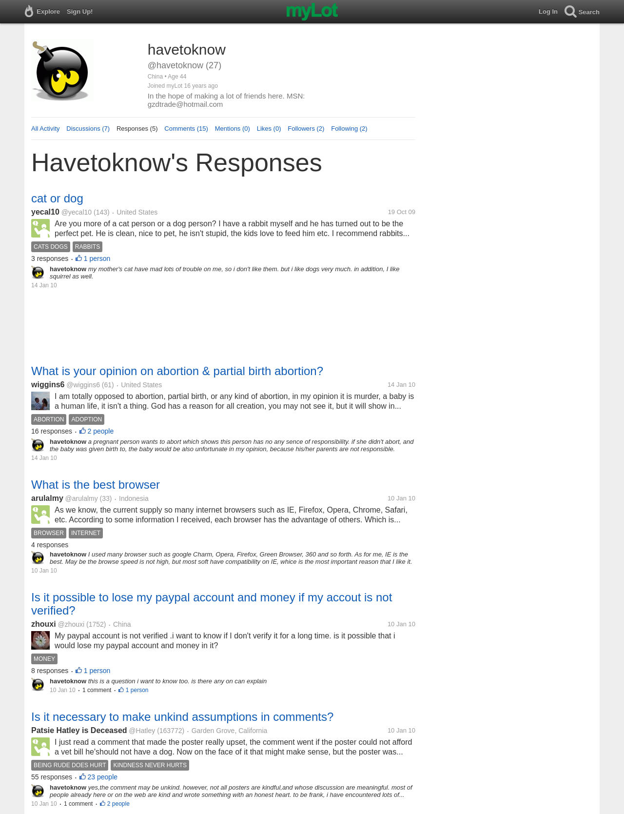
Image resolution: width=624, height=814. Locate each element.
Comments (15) (186, 128)
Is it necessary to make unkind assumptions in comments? (182, 716)
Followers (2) (306, 128)
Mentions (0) (232, 128)
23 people (103, 777)
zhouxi (43, 624)
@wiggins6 (83, 385)
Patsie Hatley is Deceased (79, 730)
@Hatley (142, 731)
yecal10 (45, 212)
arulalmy (47, 498)
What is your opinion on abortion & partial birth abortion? (177, 370)
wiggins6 (47, 384)
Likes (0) (269, 128)
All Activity (45, 128)
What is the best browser (95, 484)
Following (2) (349, 128)
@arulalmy (81, 498)
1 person (97, 258)
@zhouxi (71, 624)
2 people (101, 431)
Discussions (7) (88, 128)
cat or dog (57, 198)
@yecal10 (76, 212)
